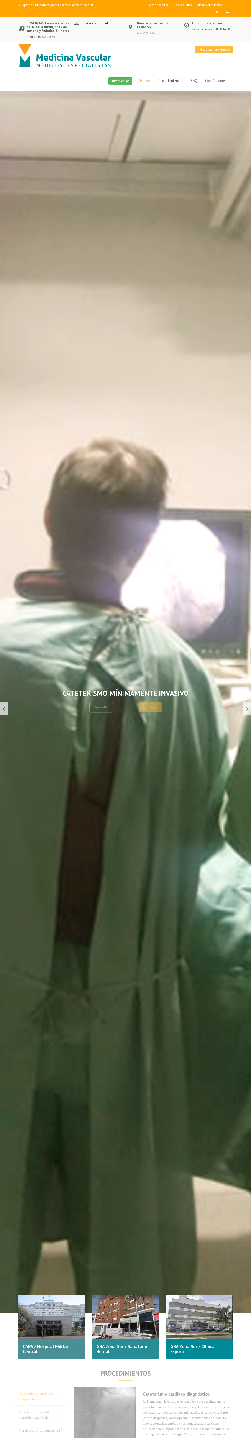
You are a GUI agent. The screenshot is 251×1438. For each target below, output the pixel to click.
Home (145, 80)
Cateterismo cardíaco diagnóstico (41, 1396)
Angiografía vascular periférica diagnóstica (41, 1415)
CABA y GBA (146, 33)
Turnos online (120, 81)
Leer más (160, 707)
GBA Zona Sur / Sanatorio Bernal (122, 1348)
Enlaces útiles (183, 5)
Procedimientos (170, 80)
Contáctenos (215, 80)
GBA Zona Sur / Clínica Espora (192, 1348)
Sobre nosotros (158, 5)
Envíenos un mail (95, 23)
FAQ (194, 80)
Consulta (90, 707)
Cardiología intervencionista (41, 1430)
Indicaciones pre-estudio (213, 49)
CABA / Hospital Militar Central (45, 1348)
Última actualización (210, 5)
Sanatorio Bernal (82, 5)
